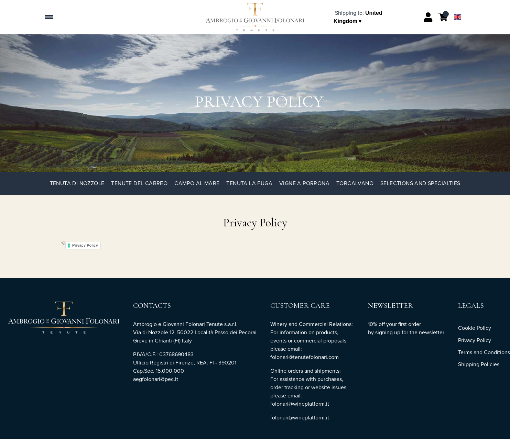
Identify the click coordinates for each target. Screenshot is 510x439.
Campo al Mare (196, 183)
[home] (255, 17)
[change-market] (358, 17)
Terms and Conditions (484, 352)
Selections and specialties (420, 183)
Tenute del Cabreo (139, 183)
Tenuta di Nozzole (77, 183)
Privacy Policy (85, 245)
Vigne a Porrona (304, 183)
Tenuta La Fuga (249, 183)
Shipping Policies (478, 364)
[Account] (428, 17)
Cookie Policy (474, 328)
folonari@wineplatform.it (299, 417)
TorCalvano (354, 183)
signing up (387, 332)
